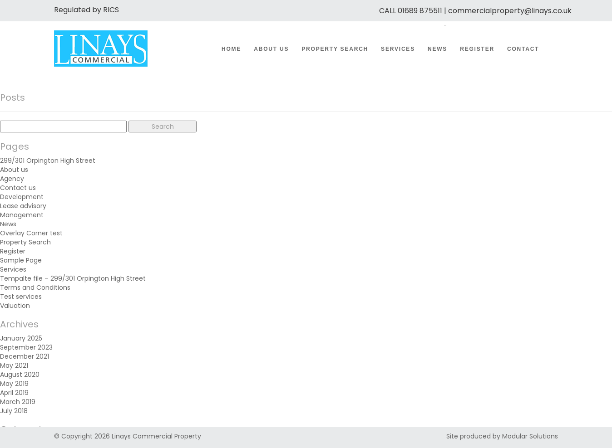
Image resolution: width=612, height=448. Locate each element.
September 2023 (26, 347)
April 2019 (14, 392)
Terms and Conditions (35, 287)
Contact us (18, 187)
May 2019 (14, 383)
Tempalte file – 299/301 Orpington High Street (73, 278)
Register (477, 49)
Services (398, 49)
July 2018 (14, 410)
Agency (12, 178)
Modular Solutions (530, 436)
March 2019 (17, 401)
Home (231, 49)
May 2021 (14, 365)
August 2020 (19, 374)
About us (271, 49)
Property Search (334, 49)
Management (22, 214)
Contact (523, 49)
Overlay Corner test (31, 233)
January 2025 (21, 338)
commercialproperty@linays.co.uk (510, 10)
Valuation (15, 305)
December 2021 (24, 356)
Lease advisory (23, 205)
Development (22, 196)
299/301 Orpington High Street (47, 160)
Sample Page (21, 260)
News (437, 49)
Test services (21, 296)
